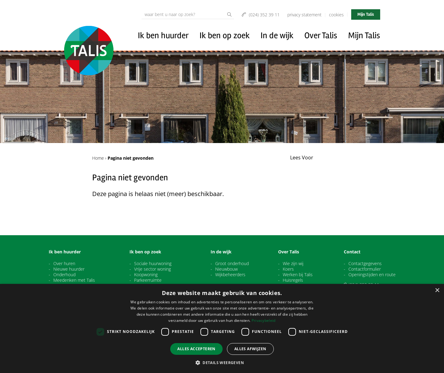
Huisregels (293, 280)
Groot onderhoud (232, 263)
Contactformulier (364, 269)
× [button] (437, 290)
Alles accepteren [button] (196, 348)
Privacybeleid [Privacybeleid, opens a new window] (264, 320)
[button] (222, 362)
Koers (288, 269)
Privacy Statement (304, 15)
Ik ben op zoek (224, 35)
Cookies (336, 15)
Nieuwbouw (226, 269)
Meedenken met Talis (74, 280)
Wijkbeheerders (230, 274)
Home (98, 158)
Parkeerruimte (148, 280)
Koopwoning (146, 274)
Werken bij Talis (298, 274)
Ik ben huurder (163, 35)
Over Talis (320, 35)
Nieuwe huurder (68, 269)
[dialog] (222, 328)
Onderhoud (64, 274)
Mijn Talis (365, 14)
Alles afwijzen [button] (250, 348)
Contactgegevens (365, 263)
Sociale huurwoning (152, 263)
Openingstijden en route (372, 274)
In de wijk (277, 35)
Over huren (64, 263)
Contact (352, 252)
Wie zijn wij (293, 263)
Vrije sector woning (152, 269)
